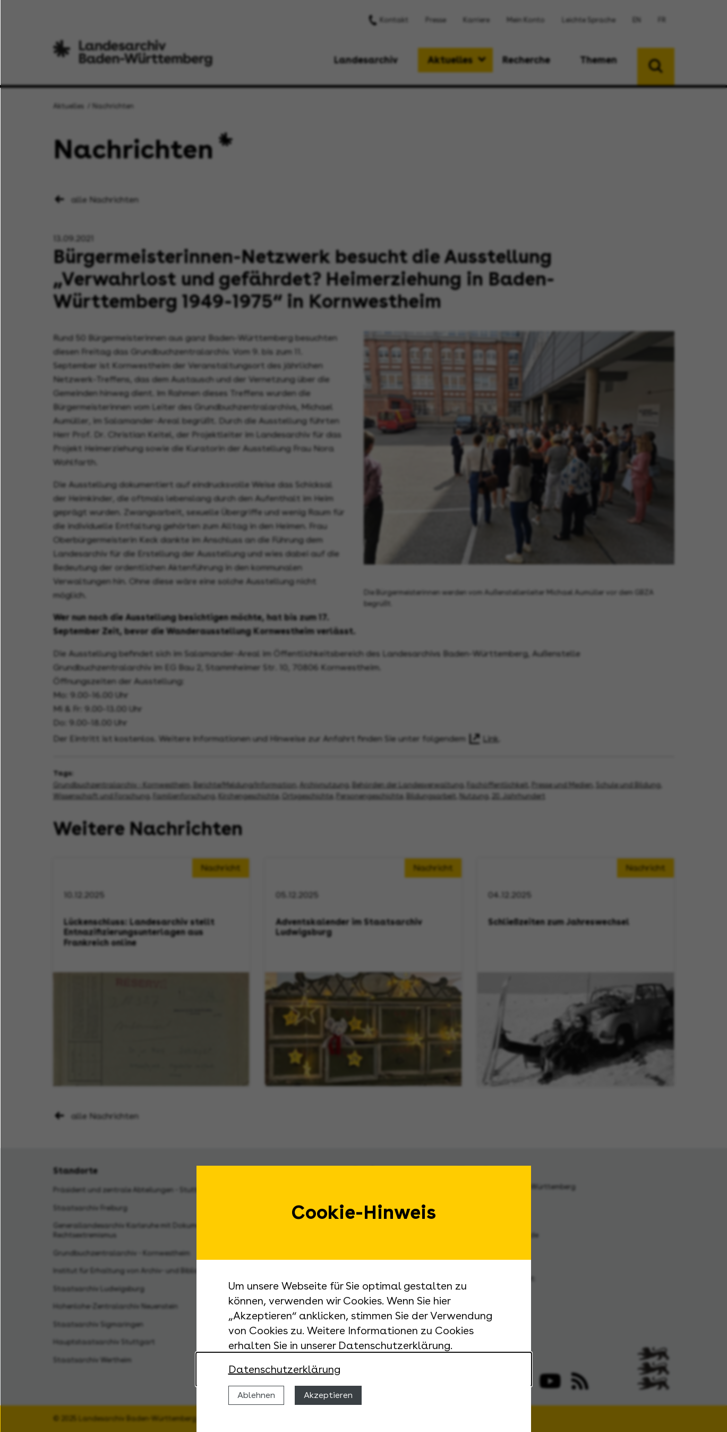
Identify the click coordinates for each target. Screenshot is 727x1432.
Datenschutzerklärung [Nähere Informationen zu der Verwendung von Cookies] (284, 1369)
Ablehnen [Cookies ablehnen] (256, 1395)
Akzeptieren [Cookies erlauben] (328, 1395)
